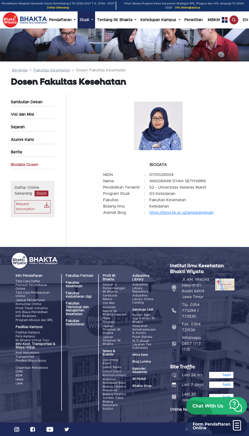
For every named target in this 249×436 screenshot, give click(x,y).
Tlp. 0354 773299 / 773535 (191, 310)
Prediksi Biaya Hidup (31, 360)
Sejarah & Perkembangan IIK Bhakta (114, 288)
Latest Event (112, 371)
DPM (19, 371)
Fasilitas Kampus (28, 332)
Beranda (19, 70)
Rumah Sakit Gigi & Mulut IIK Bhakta (143, 319)
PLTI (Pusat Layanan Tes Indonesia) (141, 345)
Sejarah (18, 127)
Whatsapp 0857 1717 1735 (191, 343)
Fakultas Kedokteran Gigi (78, 295)
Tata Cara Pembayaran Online (33, 294)
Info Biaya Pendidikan (32, 312)
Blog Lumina (141, 361)
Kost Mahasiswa (27, 352)
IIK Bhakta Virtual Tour (32, 340)
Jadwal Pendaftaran (30, 300)
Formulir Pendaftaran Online (31, 287)
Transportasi (25, 356)
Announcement (114, 375)
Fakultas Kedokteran (75, 322)
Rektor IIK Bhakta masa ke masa (114, 315)
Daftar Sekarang (58, 7)
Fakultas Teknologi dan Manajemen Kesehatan (77, 309)
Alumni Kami (22, 140)
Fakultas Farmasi (79, 276)
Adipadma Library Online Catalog (142, 299)
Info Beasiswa (26, 316)
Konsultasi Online (28, 304)
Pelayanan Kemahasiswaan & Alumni (144, 329)
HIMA (20, 379)
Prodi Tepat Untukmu (32, 308)
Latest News (112, 367)
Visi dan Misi (22, 114)
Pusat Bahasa (142, 337)
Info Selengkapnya (187, 7)
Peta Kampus (25, 336)
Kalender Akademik (139, 370)
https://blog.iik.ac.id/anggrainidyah (181, 213)
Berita (16, 152)
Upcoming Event (110, 361)
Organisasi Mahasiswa (32, 367)
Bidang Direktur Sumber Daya (114, 396)
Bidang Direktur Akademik (114, 388)
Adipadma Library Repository (140, 288)
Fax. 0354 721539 (191, 327)
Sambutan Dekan (26, 102)
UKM (19, 383)
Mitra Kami (140, 355)
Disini (41, 193)
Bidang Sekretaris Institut (110, 405)
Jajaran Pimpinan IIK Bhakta (112, 330)
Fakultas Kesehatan (52, 70)
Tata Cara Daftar (28, 281)
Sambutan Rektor (110, 297)
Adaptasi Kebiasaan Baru (114, 381)
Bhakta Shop (141, 386)
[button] (216, 406)
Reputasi (109, 307)
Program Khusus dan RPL (34, 320)
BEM (19, 375)
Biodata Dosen (24, 165)
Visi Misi (109, 303)
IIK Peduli (139, 379)
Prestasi (108, 322)
